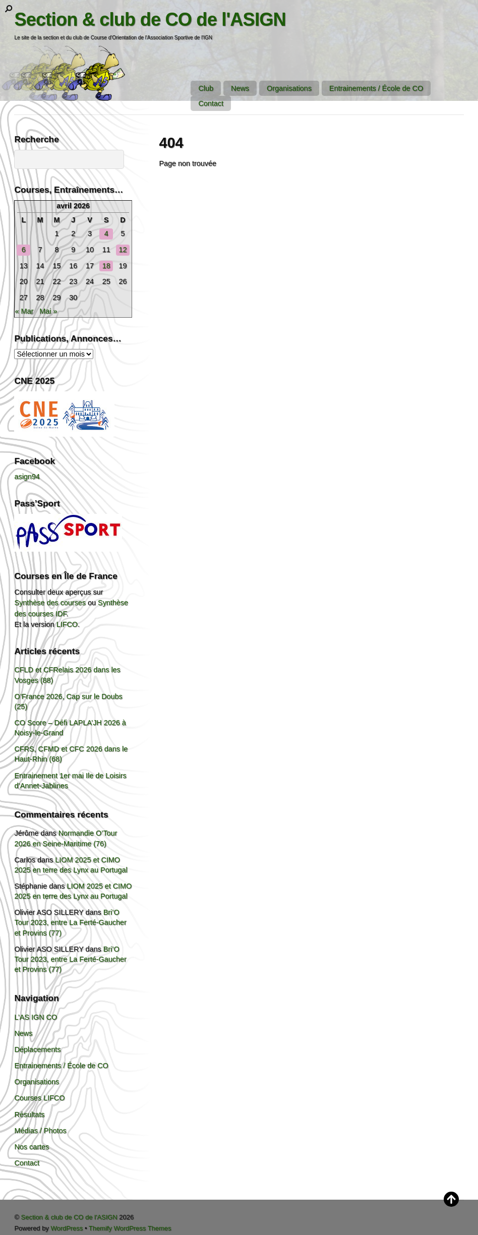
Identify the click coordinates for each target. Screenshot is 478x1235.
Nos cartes (31, 1147)
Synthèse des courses (50, 603)
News (240, 88)
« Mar (24, 311)
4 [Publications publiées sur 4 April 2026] (106, 233)
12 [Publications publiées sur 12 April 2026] (123, 250)
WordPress (66, 1228)
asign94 (26, 477)
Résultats (29, 1114)
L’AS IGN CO (35, 1017)
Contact (210, 103)
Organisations (289, 88)
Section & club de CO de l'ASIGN (69, 1217)
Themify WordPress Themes (130, 1228)
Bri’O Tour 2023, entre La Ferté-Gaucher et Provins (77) (70, 922)
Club (205, 88)
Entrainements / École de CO (376, 88)
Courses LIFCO (39, 1098)
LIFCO (67, 624)
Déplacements (37, 1049)
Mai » (48, 311)
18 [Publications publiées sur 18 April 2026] (106, 266)
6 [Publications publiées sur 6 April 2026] (24, 250)
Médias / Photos (40, 1131)
